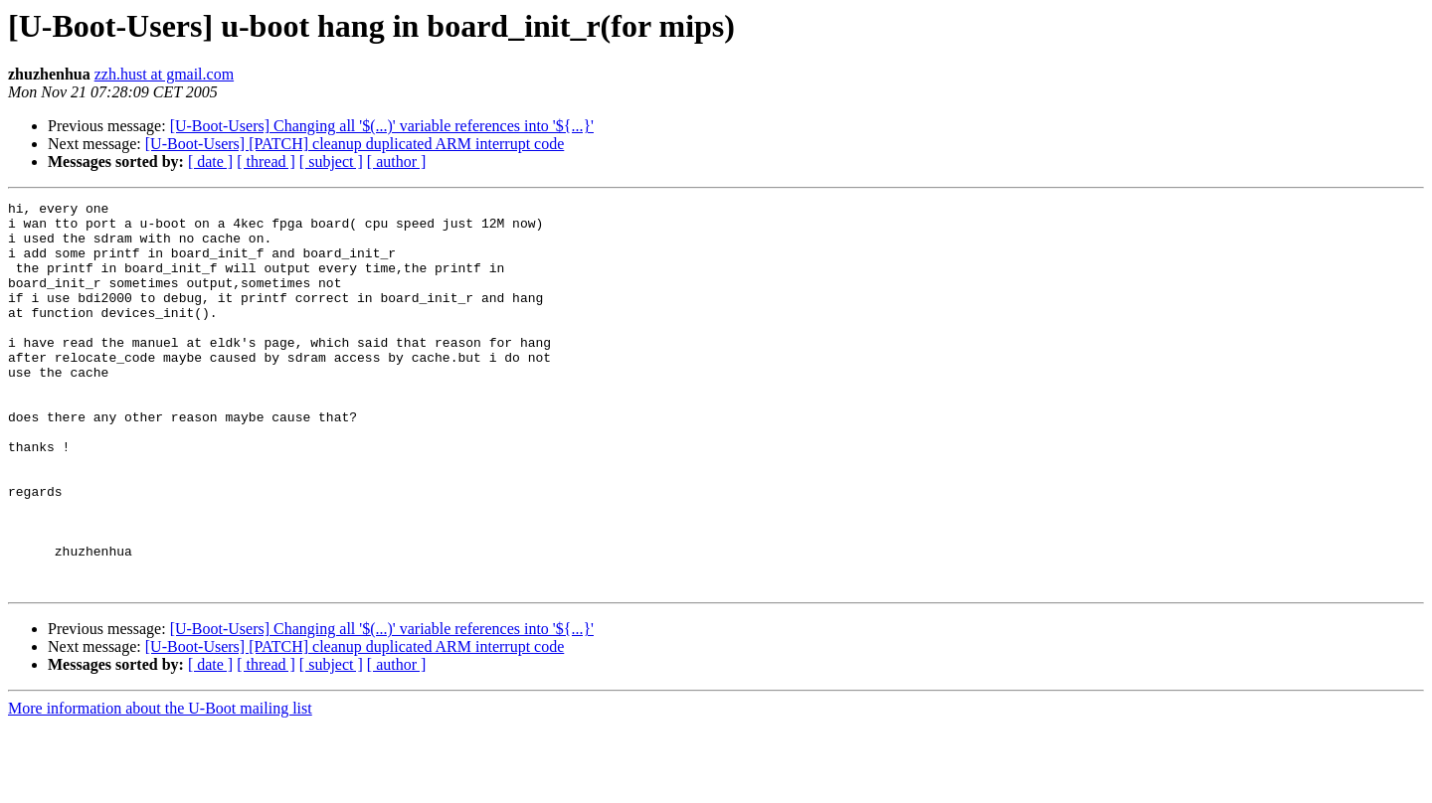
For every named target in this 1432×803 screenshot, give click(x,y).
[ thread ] (266, 161)
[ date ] (210, 161)
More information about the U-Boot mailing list (160, 785)
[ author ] (397, 161)
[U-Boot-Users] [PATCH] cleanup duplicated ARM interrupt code (355, 143)
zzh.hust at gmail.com (164, 74)
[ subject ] (331, 161)
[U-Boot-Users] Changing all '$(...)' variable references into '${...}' (382, 125)
